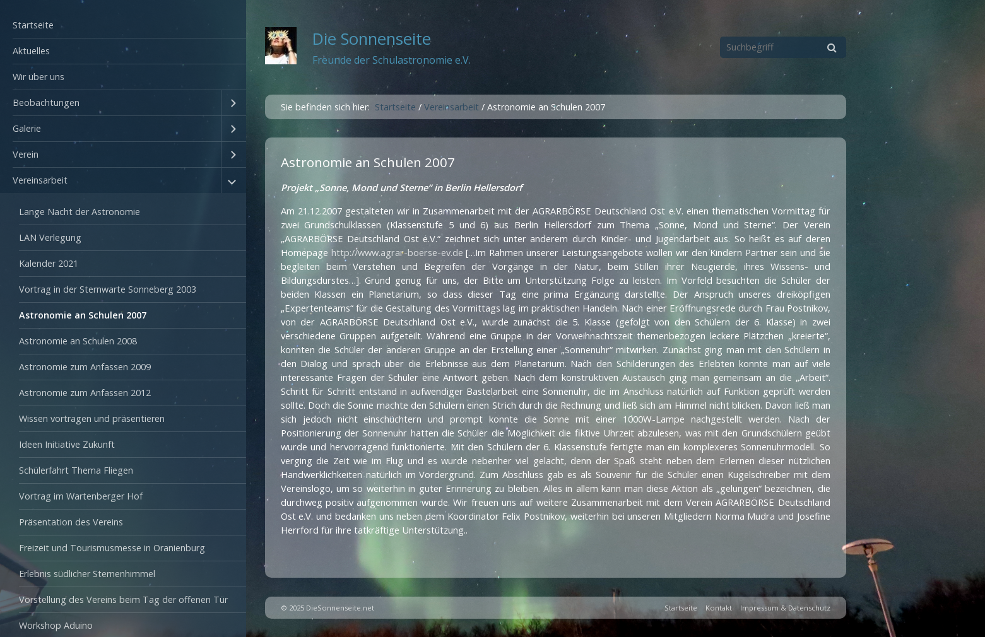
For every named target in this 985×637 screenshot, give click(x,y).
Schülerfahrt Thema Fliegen (76, 470)
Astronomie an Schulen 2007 (82, 315)
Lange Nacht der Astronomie (79, 212)
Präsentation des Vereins (71, 522)
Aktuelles (31, 51)
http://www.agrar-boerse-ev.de (398, 252)
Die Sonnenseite (371, 39)
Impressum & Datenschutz (785, 607)
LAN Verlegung (50, 237)
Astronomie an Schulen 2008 (78, 341)
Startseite (33, 25)
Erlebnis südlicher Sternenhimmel (87, 574)
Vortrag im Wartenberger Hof (81, 496)
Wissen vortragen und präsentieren (92, 418)
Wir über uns (38, 77)
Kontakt (718, 607)
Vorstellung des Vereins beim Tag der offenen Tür (123, 599)
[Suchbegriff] (783, 47)
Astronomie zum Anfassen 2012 (85, 393)
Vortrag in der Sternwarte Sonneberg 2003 (107, 289)
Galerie (27, 128)
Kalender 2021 (48, 263)
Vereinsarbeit (40, 180)
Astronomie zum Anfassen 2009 (85, 367)
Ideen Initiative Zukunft (67, 444)
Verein (25, 154)
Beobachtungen (46, 102)
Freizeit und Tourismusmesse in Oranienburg (112, 548)
